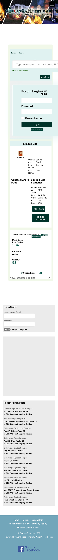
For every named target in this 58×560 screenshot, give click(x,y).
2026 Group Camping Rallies (19, 414)
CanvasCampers (27, 533)
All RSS (44, 235)
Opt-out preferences (28, 527)
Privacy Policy (39, 523)
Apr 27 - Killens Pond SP (14, 431)
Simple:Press (29, 273)
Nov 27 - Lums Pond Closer (16, 470)
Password (8, 320)
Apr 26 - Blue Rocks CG (14, 441)
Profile (21, 53)
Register (23, 329)
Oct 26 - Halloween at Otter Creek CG (20, 421)
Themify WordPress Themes (40, 537)
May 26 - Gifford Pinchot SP (16, 411)
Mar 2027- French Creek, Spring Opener (22, 490)
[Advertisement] (29, 37)
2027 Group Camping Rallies (19, 434)
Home (16, 520)
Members (45, 77)
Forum (13, 53)
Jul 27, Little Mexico (13, 480)
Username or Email (12, 312)
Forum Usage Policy (19, 523)
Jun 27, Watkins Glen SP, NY (16, 500)
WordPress (21, 537)
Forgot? (15, 329)
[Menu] (52, 4)
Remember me (33, 118)
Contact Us (37, 520)
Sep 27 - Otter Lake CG (14, 451)
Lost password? (36, 130)
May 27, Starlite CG (12, 461)
